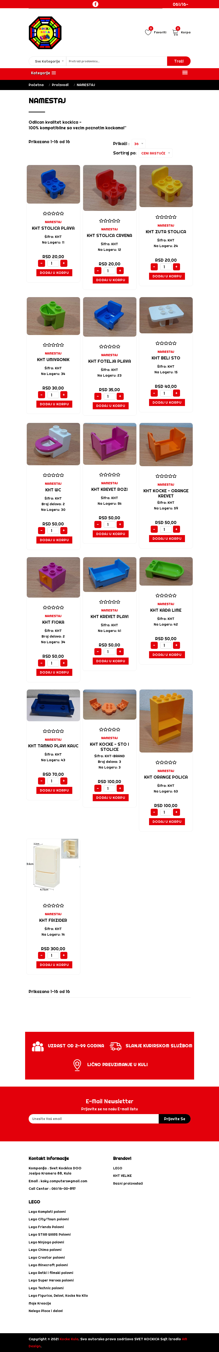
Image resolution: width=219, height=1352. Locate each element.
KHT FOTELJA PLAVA (109, 361)
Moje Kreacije (40, 1303)
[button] (43, 73)
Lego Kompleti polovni (47, 1212)
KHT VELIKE (122, 1176)
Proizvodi (60, 85)
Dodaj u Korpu (54, 272)
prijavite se (174, 1118)
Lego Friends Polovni (46, 1227)
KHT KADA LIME (165, 610)
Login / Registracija (185, 22)
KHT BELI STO (166, 358)
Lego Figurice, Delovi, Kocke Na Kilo (58, 1295)
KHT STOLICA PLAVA (53, 228)
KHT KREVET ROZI (109, 489)
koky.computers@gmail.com (64, 1181)
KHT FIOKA (53, 622)
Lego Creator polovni (47, 1257)
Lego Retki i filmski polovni (51, 1273)
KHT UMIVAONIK (53, 359)
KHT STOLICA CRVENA (109, 235)
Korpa (181, 32)
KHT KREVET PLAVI (110, 616)
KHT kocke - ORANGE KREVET (165, 493)
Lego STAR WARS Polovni (50, 1234)
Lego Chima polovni (45, 1250)
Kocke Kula (69, 1339)
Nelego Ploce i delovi (46, 1311)
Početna (36, 85)
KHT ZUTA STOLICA (166, 231)
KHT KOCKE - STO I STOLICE (109, 746)
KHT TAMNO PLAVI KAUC (53, 746)
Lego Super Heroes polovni (51, 1280)
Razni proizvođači (128, 1183)
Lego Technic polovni (46, 1288)
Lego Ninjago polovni (46, 1242)
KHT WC (53, 490)
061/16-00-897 (180, 7)
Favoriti (155, 32)
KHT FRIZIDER (53, 920)
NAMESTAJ (53, 222)
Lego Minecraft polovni (48, 1265)
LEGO (117, 1168)
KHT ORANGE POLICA (166, 777)
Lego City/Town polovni (49, 1219)
